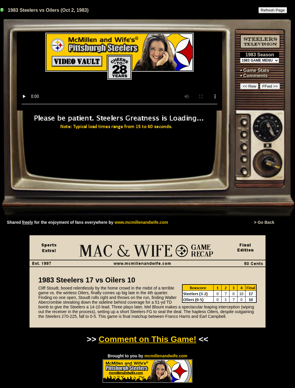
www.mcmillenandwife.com (141, 222)
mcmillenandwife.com (165, 356)
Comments (255, 75)
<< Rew (249, 86)
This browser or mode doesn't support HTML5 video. (119, 71)
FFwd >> (270, 86)
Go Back (266, 222)
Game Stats (256, 70)
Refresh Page (273, 10)
